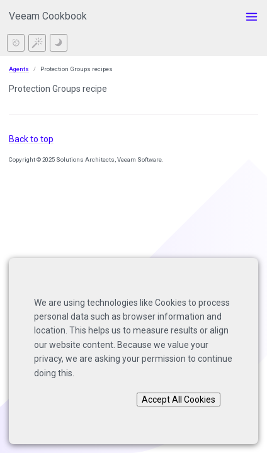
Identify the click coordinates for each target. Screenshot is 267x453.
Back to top (31, 139)
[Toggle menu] (251, 16)
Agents (19, 68)
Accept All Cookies (178, 399)
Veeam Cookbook (48, 16)
